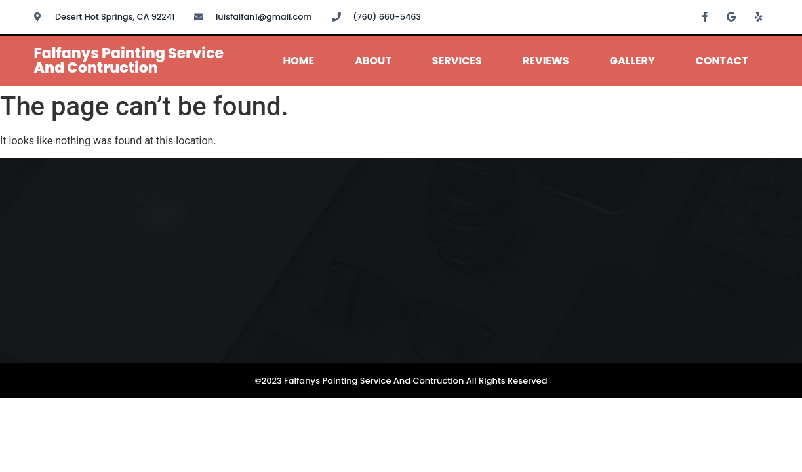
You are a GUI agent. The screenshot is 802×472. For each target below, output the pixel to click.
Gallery (632, 60)
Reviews (546, 60)
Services (457, 60)
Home (299, 60)
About (373, 60)
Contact (722, 60)
